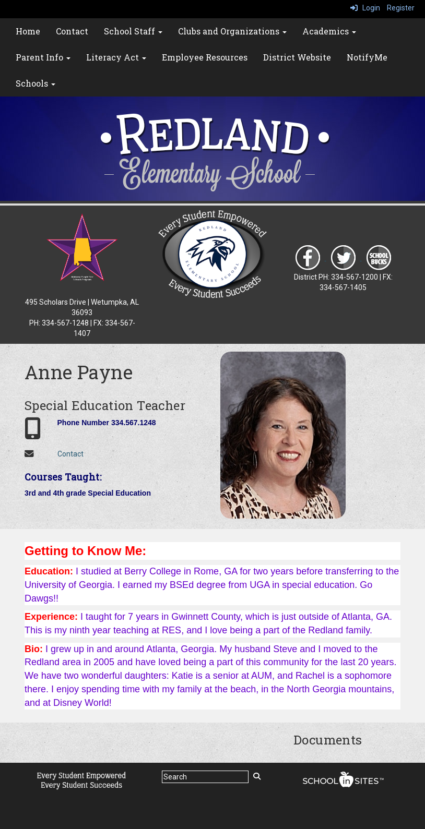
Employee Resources (204, 57)
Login (365, 8)
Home (28, 31)
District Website (297, 57)
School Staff (133, 31)
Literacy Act (116, 57)
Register (401, 8)
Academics (329, 31)
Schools (35, 83)
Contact (72, 31)
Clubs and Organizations (232, 31)
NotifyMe (367, 57)
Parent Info (43, 57)
